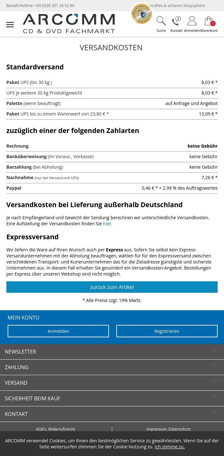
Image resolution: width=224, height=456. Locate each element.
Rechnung (17, 146)
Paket (12, 82)
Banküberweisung (26, 156)
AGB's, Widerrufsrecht (55, 429)
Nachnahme (19, 177)
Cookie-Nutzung (129, 447)
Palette (14, 103)
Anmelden (58, 331)
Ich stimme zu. (170, 447)
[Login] (192, 24)
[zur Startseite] (68, 32)
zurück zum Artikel (112, 287)
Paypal (13, 188)
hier (107, 224)
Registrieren (167, 331)
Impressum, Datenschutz (168, 429)
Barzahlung (19, 167)
